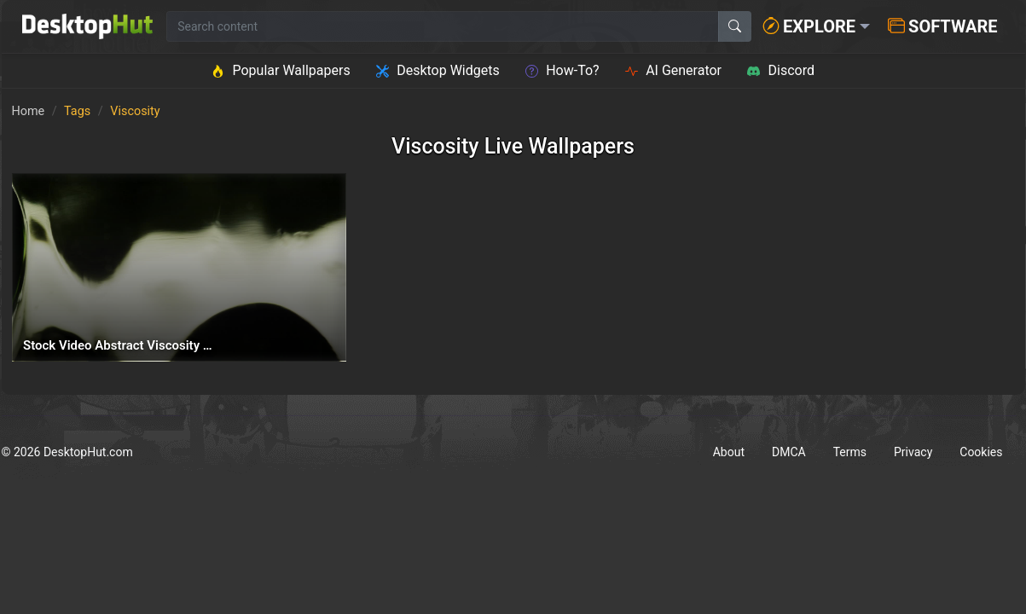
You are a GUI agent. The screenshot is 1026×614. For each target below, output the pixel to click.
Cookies (980, 452)
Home (28, 111)
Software (942, 26)
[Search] (734, 26)
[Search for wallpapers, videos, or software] (442, 26)
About (729, 452)
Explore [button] (808, 26)
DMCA (789, 452)
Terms (850, 452)
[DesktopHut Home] (88, 26)
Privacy (913, 452)
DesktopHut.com (88, 452)
